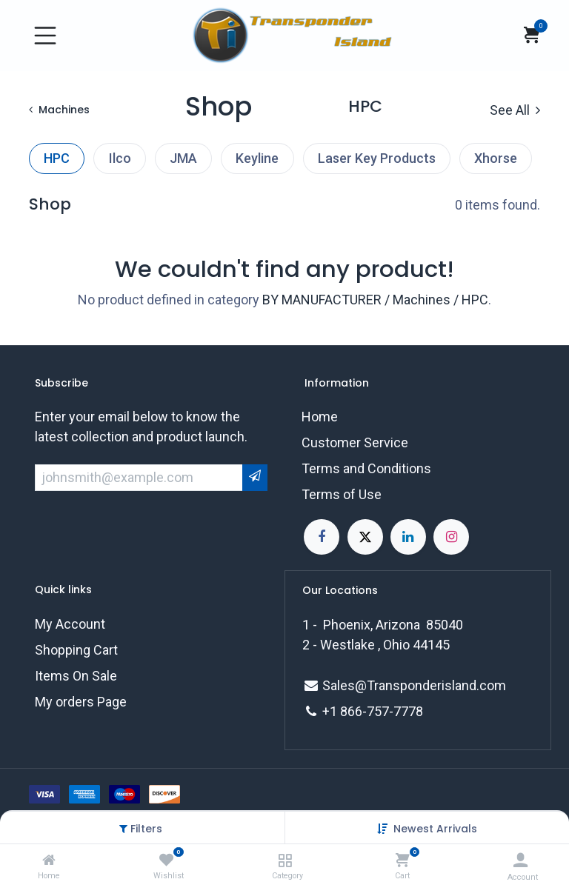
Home (320, 416)
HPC (57, 158)
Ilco (120, 158)
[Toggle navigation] (45, 35)
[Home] (49, 860)
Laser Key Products (377, 158)
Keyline (257, 158)
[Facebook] (321, 537)
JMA (183, 158)
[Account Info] (520, 860)
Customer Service (355, 442)
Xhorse (495, 158)
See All (515, 110)
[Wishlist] (166, 860)
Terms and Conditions (366, 468)
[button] (435, 828)
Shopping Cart (76, 650)
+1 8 (334, 711)
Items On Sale (76, 676)
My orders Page (81, 701)
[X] (365, 537)
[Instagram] (451, 537)
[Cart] (403, 860)
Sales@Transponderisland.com (414, 685)
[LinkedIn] (408, 537)
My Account (70, 624)
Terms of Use (342, 494)
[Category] (285, 860)
